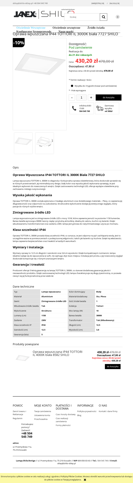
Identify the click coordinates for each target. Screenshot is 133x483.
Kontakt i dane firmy (108, 411)
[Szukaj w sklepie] (87, 17)
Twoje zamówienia (42, 411)
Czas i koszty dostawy (66, 414)
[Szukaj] (103, 17)
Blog (79, 415)
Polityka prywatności (86, 411)
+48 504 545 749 (40, 3)
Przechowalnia (40, 419)
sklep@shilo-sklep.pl (23, 3)
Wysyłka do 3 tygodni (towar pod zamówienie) (96, 85)
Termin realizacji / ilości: (80, 79)
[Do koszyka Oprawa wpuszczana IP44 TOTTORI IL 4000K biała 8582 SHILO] (113, 366)
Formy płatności (63, 425)
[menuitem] (31, 28)
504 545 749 (102, 460)
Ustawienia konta (42, 415)
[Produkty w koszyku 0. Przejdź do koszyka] (115, 17)
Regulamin (17, 418)
